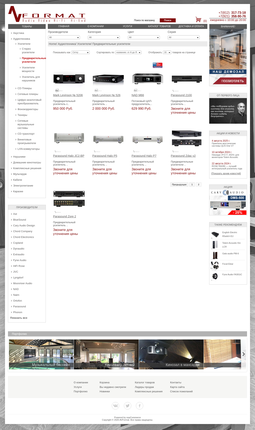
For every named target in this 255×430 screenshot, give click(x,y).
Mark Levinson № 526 (106, 95)
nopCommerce (134, 417)
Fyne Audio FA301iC (232, 274)
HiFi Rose (19, 265)
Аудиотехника (21, 38)
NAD (16, 289)
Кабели (17, 179)
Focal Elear (227, 264)
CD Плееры (25, 88)
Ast (15, 213)
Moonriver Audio (22, 283)
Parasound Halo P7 (144, 155)
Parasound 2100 (181, 95)
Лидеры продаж (144, 387)
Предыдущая (179, 184)
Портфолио (80, 391)
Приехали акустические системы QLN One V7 (224, 144)
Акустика (18, 33)
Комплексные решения (27, 168)
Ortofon (17, 300)
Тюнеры (22, 114)
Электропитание (23, 185)
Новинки (105, 391)
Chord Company (22, 231)
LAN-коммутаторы (29, 148)
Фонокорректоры (28, 109)
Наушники (19, 156)
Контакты (175, 382)
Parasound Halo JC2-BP (68, 155)
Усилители (24, 43)
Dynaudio (18, 248)
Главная (63, 26)
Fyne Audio (19, 260)
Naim (16, 294)
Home (52, 43)
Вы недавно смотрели (113, 387)
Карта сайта (177, 387)
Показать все (18, 317)
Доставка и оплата (191, 26)
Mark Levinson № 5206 (68, 95)
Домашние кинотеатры (27, 162)
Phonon (17, 312)
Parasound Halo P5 (104, 155)
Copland (18, 242)
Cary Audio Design (24, 225)
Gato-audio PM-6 (230, 253)
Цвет (131, 32)
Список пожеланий (181, 391)
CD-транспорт (26, 133)
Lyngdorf (18, 277)
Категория (94, 32)
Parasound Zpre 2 (64, 216)
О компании (95, 26)
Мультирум (19, 174)
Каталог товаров (159, 26)
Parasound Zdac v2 (183, 155)
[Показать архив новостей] (226, 173)
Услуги (127, 26)
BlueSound (19, 219)
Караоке (18, 191)
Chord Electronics (23, 237)
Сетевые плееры (28, 94)
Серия (172, 32)
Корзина (105, 382)
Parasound (19, 306)
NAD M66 (138, 95)
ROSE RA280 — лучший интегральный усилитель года (227, 167)
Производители (58, 32)
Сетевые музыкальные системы (26, 124)
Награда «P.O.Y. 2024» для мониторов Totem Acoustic (225, 156)
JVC (15, 271)
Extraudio (18, 254)
